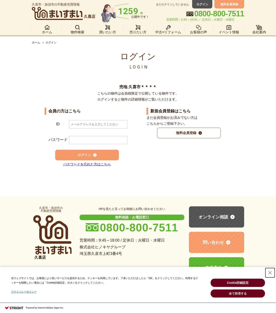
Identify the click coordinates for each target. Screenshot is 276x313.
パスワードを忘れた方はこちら (87, 164)
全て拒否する (238, 293)
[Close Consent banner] (270, 272)
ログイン (203, 4)
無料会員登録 (229, 4)
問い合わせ (213, 242)
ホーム (36, 42)
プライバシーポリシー (24, 291)
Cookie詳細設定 (238, 282)
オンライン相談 (213, 217)
